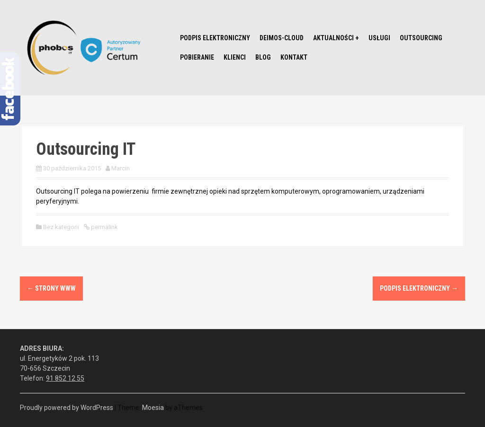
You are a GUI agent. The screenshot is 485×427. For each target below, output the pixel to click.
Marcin (120, 168)
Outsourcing (421, 38)
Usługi (379, 38)
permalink (104, 227)
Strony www (51, 288)
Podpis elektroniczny (215, 38)
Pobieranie (197, 57)
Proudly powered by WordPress (66, 407)
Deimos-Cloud (282, 38)
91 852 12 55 (65, 378)
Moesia (153, 407)
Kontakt (293, 57)
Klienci (235, 57)
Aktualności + (336, 38)
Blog (263, 57)
